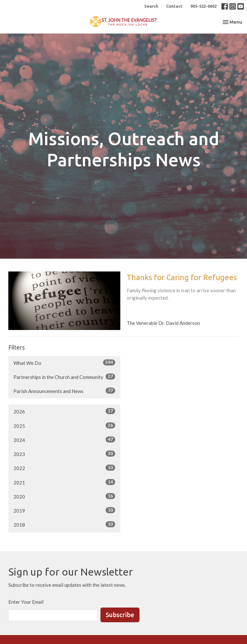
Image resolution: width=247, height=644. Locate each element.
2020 (64, 496)
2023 (64, 454)
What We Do (64, 362)
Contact (174, 6)
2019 (64, 510)
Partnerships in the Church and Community (64, 376)
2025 (64, 425)
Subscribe (120, 614)
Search (151, 6)
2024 (64, 439)
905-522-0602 (203, 6)
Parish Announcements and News (64, 391)
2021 (64, 482)
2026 (64, 411)
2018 (64, 524)
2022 (64, 468)
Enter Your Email (26, 602)
